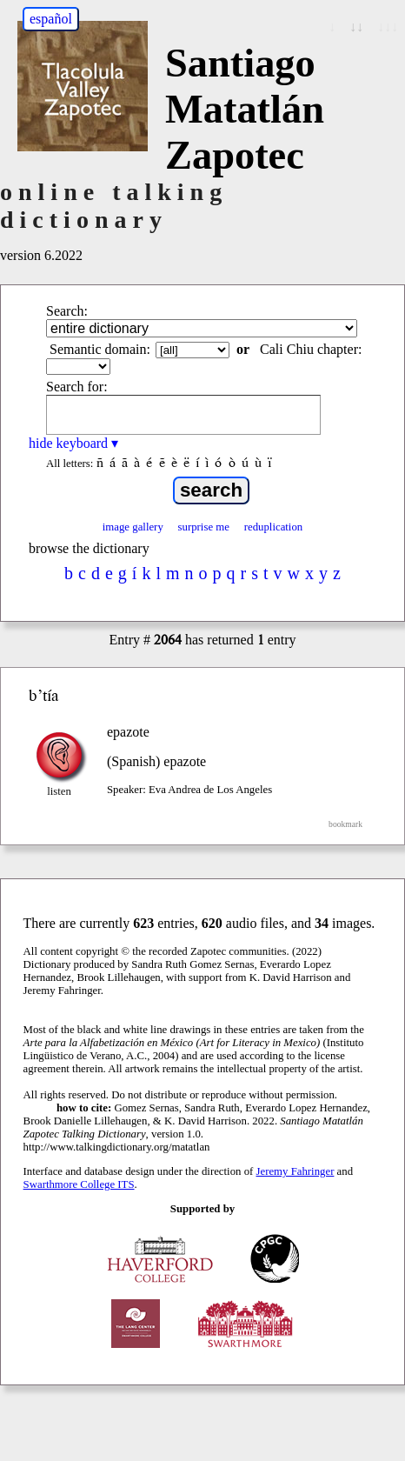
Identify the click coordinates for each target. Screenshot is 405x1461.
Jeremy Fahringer (295, 1171)
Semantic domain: (100, 349)
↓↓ (356, 26)
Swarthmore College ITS (79, 1184)
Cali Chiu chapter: (311, 349)
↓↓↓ (387, 26)
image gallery (133, 527)
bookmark (345, 824)
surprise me (203, 527)
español (51, 18)
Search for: (77, 386)
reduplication (273, 527)
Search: (67, 311)
